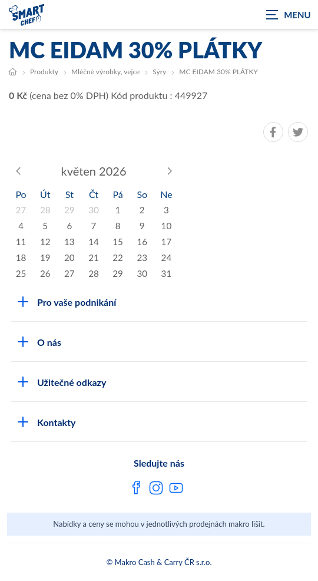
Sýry (159, 72)
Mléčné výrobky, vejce (105, 72)
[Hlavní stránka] (13, 72)
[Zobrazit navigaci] (288, 14)
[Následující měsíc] (169, 170)
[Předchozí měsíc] (18, 170)
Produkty (44, 72)
